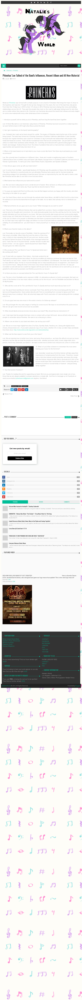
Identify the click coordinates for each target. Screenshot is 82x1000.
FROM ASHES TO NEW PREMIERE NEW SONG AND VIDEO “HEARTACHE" (26, 534)
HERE (4, 659)
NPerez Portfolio (8, 640)
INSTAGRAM (46, 641)
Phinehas (12, 103)
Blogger (77, 683)
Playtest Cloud (7, 642)
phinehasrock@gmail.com (24, 378)
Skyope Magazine (9, 644)
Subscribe (20, 456)
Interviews (14, 386)
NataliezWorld (6, 683)
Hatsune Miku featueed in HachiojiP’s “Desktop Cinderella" (24, 504)
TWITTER (45, 647)
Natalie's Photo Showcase (11, 639)
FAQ (43, 664)
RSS (43, 645)
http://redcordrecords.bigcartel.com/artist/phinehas (31, 330)
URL (75, 389)
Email (62, 389)
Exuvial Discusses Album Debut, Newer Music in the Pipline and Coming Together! (29, 519)
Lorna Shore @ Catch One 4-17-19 (18, 526)
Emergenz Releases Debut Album (17, 541)
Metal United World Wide (11, 637)
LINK (9, 577)
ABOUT (44, 662)
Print (69, 389)
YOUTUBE (45, 650)
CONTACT (45, 637)
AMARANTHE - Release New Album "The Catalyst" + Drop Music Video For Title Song (30, 512)
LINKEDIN (45, 643)
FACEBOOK (45, 639)
